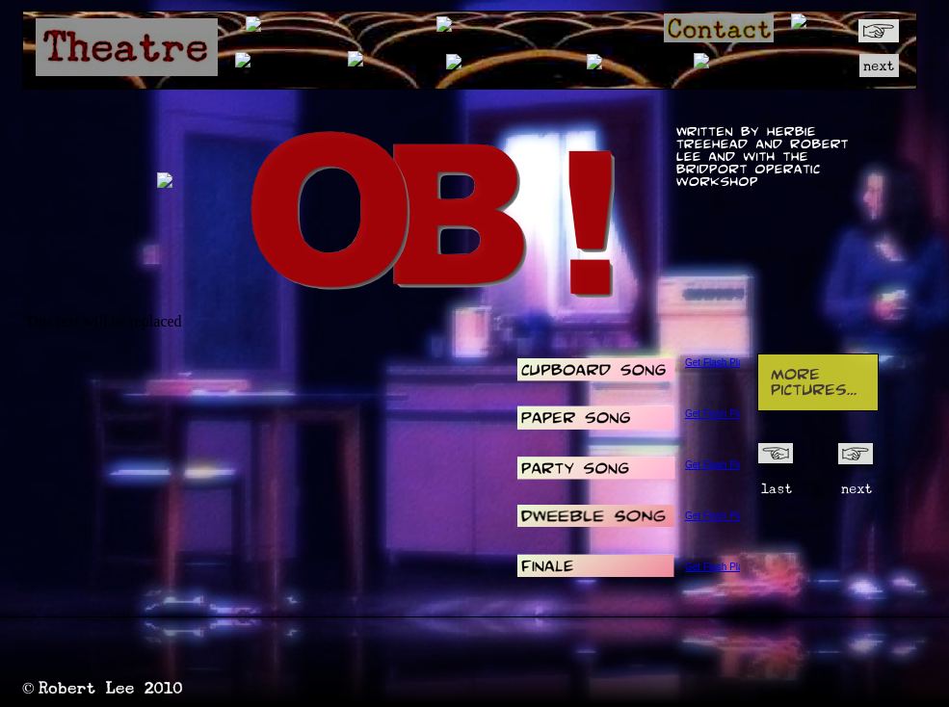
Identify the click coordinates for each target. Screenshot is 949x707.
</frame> (589, 212)
